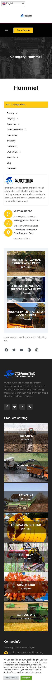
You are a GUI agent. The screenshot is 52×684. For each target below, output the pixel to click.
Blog (9, 163)
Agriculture (13, 124)
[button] (6, 30)
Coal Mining (12, 146)
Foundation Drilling (16, 129)
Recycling (12, 118)
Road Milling (12, 135)
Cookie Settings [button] (11, 678)
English (7, 3)
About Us (12, 157)
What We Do (14, 151)
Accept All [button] (26, 678)
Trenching (11, 141)
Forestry (12, 113)
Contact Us (12, 168)
